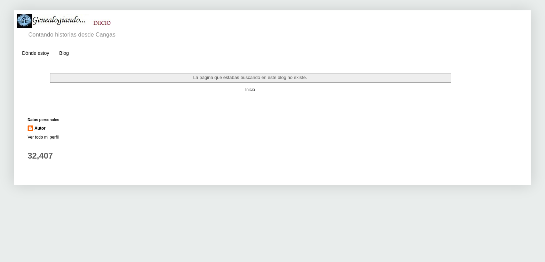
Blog (64, 53)
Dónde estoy (35, 53)
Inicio (250, 89)
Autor (40, 128)
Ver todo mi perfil (43, 137)
